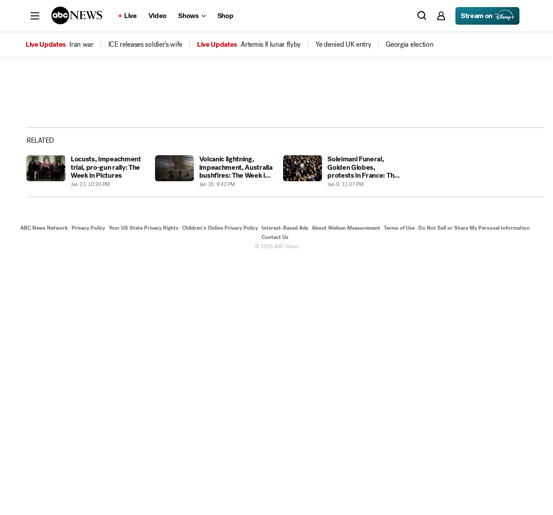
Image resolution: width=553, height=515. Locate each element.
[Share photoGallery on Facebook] (447, 198)
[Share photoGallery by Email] (492, 198)
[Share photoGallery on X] (470, 198)
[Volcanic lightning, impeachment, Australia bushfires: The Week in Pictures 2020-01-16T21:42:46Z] (214, 426)
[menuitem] (81, 45)
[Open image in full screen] (390, 164)
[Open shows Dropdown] (192, 16)
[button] (35, 16)
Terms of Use (399, 482)
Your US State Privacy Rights (143, 482)
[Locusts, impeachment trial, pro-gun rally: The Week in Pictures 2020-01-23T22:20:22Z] (85, 426)
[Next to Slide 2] (389, 263)
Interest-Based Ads (284, 482)
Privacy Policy (88, 482)
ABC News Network (44, 482)
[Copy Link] (514, 198)
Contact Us (274, 492)
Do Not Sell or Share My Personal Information (474, 482)
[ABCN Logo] (76, 15)
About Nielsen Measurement (346, 482)
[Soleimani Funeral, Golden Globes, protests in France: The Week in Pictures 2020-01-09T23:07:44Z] (342, 426)
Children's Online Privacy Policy (220, 482)
